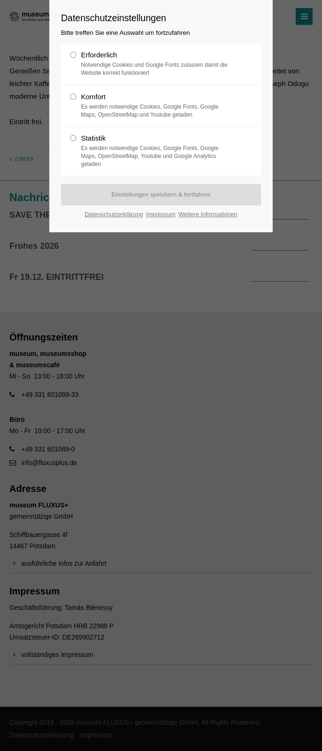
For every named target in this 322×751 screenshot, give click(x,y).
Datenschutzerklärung (114, 214)
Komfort (157, 106)
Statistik (157, 151)
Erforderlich (157, 64)
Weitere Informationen (207, 214)
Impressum (161, 214)
